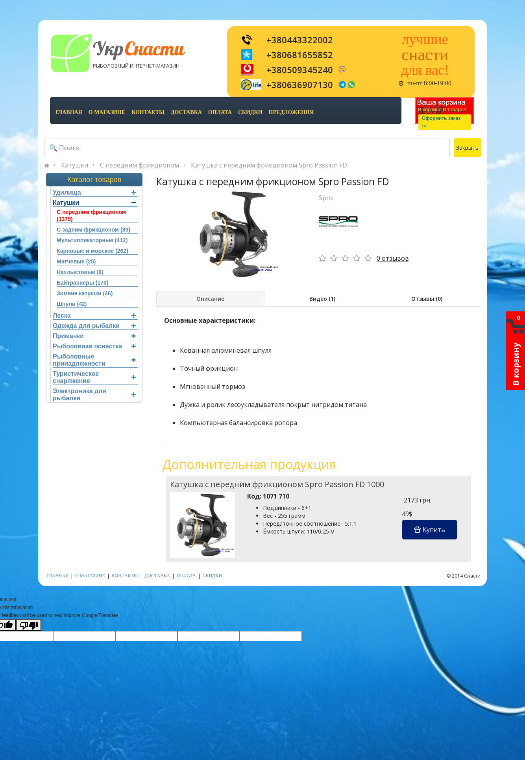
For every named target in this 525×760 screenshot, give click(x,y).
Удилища (94, 192)
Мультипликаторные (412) (92, 240)
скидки (250, 112)
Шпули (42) (72, 304)
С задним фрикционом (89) (93, 229)
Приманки (94, 336)
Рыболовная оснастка (94, 346)
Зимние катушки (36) (85, 293)
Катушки (74, 165)
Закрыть (467, 147)
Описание (210, 298)
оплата (220, 112)
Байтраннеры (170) (82, 283)
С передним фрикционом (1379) (91, 215)
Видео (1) (322, 298)
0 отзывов (393, 258)
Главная (68, 112)
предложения (291, 112)
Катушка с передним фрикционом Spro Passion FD (269, 165)
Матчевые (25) (76, 261)
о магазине (107, 112)
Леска (94, 315)
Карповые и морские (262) (92, 251)
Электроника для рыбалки (94, 394)
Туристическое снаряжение (94, 377)
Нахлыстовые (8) (80, 272)
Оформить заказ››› (441, 122)
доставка (186, 112)
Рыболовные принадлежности (94, 360)
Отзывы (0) (426, 298)
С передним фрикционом (139, 165)
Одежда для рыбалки (94, 325)
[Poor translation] (28, 625)
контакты (148, 112)
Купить (429, 529)
